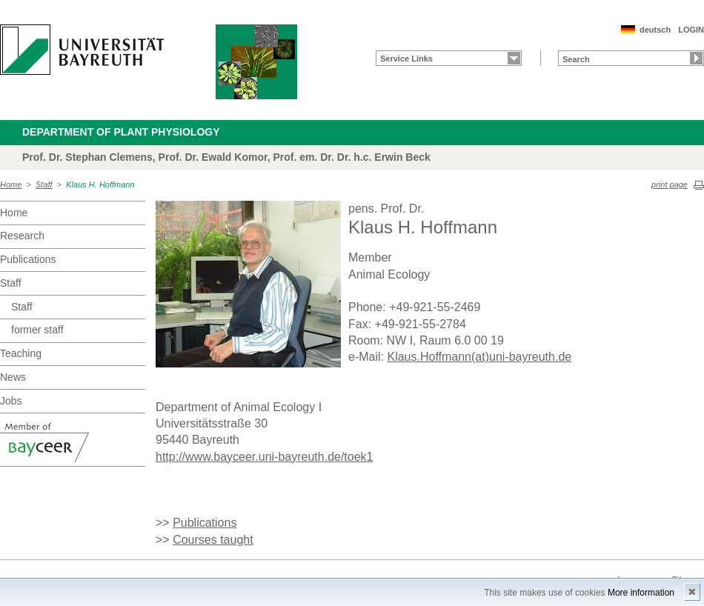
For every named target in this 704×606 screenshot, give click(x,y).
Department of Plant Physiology (121, 132)
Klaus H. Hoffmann (100, 184)
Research (22, 236)
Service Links (406, 58)
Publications (28, 259)
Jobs (11, 401)
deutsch (655, 29)
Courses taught (213, 539)
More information (641, 592)
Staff (44, 184)
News (13, 377)
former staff (37, 330)
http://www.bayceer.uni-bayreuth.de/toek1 (264, 456)
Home (10, 184)
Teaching (20, 353)
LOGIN (691, 29)
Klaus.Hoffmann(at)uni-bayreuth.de (479, 356)
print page (669, 184)
